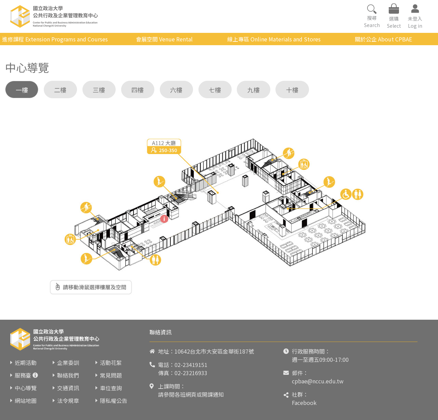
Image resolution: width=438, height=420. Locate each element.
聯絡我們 (68, 375)
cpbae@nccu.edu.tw (318, 381)
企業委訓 (68, 362)
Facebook (304, 402)
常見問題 (111, 375)
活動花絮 (111, 362)
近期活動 (26, 362)
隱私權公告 (113, 400)
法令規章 (68, 400)
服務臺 (23, 375)
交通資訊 (68, 388)
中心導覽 (26, 388)
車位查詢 (111, 388)
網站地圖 (26, 400)
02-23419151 (191, 364)
